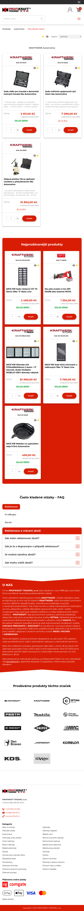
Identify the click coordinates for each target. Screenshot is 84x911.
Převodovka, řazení (36, 29)
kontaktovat (12, 661)
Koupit (29, 130)
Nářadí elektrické (9, 848)
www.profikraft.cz (12, 816)
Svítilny (46, 855)
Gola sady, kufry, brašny (12, 838)
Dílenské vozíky (8, 831)
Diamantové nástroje (51, 841)
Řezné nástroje (8, 845)
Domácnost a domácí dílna (13, 855)
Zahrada (46, 852)
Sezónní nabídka (49, 869)
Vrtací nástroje (8, 841)
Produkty (6, 29)
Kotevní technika (49, 859)
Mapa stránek (8, 899)
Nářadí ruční (48, 834)
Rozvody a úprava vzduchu (54, 862)
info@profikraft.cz (12, 813)
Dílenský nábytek (50, 831)
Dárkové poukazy (9, 872)
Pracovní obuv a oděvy (52, 866)
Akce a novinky (8, 827)
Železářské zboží (9, 859)
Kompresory (7, 862)
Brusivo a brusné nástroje (53, 838)
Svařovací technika (10, 866)
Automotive (19, 29)
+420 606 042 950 (12, 809)
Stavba (5, 852)
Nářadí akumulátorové (52, 845)
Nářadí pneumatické (51, 848)
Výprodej (46, 827)
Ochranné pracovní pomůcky (14, 869)
